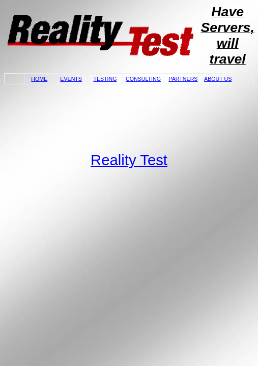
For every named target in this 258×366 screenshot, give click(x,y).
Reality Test (129, 159)
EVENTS (71, 79)
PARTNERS (182, 79)
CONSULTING (143, 79)
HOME (39, 79)
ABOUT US (218, 79)
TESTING (105, 79)
